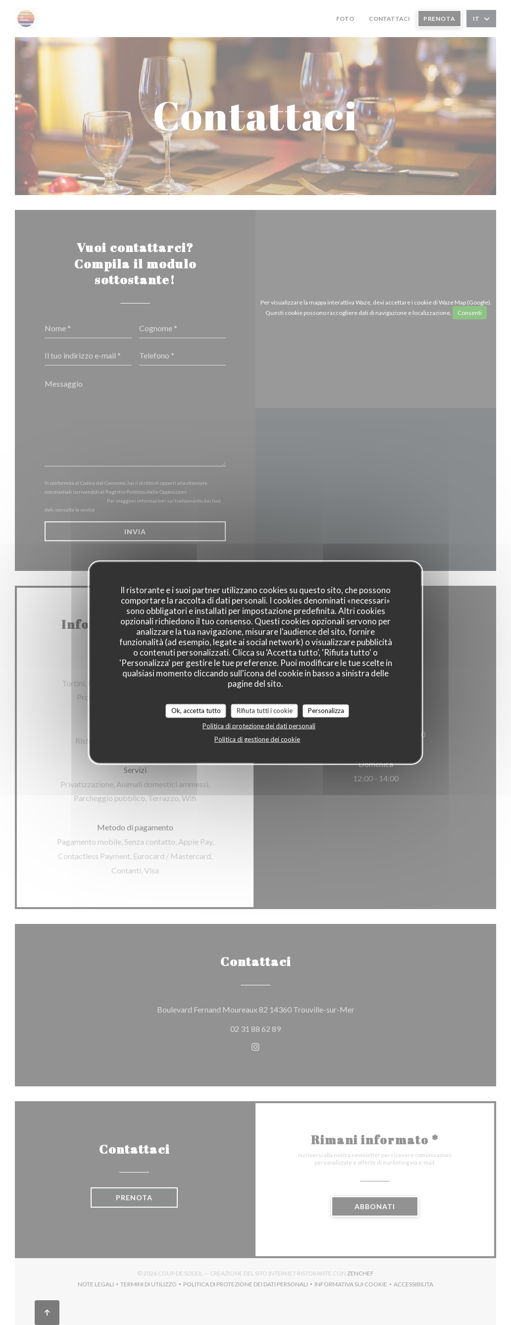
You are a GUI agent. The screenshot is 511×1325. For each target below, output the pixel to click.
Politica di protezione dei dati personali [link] (259, 725)
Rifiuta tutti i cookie (265, 710)
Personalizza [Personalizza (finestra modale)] (326, 710)
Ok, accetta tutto (196, 710)
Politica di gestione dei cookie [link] (257, 739)
